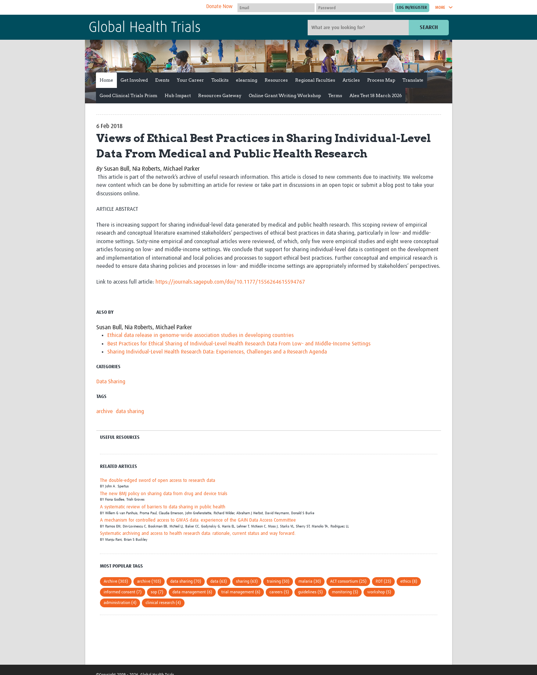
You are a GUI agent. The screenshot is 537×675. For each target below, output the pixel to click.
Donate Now (219, 6)
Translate (412, 80)
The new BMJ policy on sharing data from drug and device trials (163, 493)
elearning (246, 80)
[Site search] (359, 27)
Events (162, 80)
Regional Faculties (315, 80)
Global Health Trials (145, 28)
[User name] (276, 7)
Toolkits (220, 80)
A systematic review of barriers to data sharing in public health (162, 507)
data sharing (130, 411)
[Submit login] (412, 7)
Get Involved (134, 80)
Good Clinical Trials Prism (128, 95)
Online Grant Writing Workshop (285, 95)
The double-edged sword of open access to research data (157, 480)
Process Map (381, 80)
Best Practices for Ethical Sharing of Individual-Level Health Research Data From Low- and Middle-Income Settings (238, 344)
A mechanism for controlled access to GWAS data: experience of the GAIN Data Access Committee (198, 520)
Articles (351, 80)
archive (104, 411)
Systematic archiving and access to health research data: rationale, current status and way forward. (198, 533)
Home (106, 80)
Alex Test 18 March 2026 (376, 95)
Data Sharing (110, 381)
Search (429, 27)
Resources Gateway (219, 95)
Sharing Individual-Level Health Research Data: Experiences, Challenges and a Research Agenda (217, 352)
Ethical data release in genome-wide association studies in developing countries (200, 335)
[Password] (354, 7)
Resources (276, 80)
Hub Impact (178, 95)
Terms (335, 95)
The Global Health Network (143, 7)
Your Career (190, 80)
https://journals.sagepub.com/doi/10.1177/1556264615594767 (230, 282)
